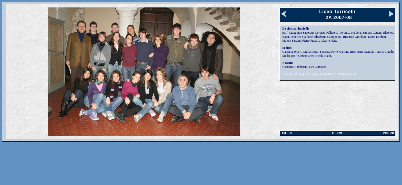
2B (387, 132)
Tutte (337, 132)
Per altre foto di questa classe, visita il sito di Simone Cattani (319, 74)
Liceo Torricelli (337, 11)
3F (286, 132)
